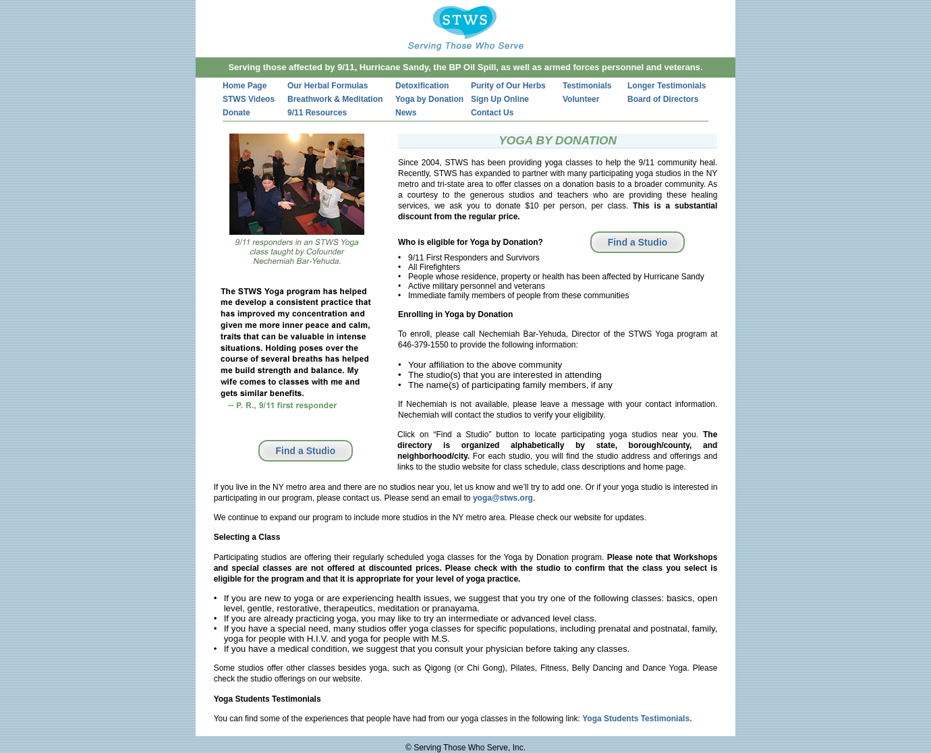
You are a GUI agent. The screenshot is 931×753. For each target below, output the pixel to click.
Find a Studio (638, 242)
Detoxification (422, 85)
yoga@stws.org (503, 498)
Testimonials (587, 85)
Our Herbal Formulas (327, 85)
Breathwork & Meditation (335, 99)
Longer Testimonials (666, 85)
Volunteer (581, 99)
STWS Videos (249, 99)
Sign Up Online (500, 99)
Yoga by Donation (429, 99)
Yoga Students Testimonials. (637, 718)
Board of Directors (662, 99)
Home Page (244, 85)
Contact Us (492, 112)
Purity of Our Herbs (508, 85)
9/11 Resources (317, 112)
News (405, 112)
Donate (236, 112)
